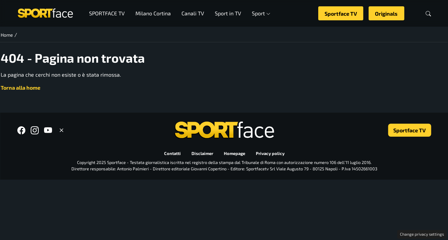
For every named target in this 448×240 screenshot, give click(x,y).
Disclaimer (202, 153)
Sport (261, 13)
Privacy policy (270, 153)
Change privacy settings (422, 234)
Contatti (172, 153)
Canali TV (192, 13)
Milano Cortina (153, 13)
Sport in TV (228, 13)
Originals (386, 13)
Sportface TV (341, 13)
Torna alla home (20, 87)
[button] (428, 13)
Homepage (234, 153)
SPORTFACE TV (107, 13)
